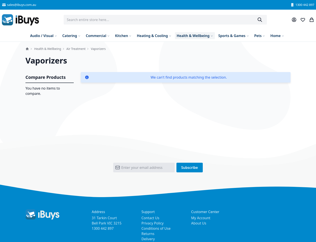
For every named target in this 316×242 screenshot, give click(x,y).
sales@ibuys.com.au (19, 5)
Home (27, 49)
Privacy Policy (153, 223)
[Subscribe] (189, 167)
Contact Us (150, 218)
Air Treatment (76, 49)
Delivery (148, 239)
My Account (200, 218)
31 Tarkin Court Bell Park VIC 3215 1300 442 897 (107, 223)
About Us (198, 223)
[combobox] (165, 20)
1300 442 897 (302, 5)
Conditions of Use (156, 228)
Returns (148, 233)
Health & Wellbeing (47, 49)
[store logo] (20, 20)
